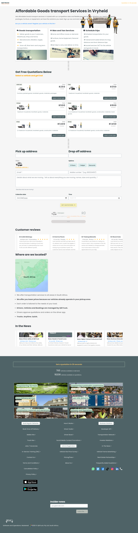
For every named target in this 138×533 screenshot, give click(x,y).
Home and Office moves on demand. (64, 34)
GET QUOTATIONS (68, 205)
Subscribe (82, 511)
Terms (68, 216)
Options (71, 161)
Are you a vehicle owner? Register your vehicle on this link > (35, 24)
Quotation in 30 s (131, 3)
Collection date (21, 194)
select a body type (58, 98)
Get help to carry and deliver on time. (64, 45)
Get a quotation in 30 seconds (69, 364)
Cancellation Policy (75, 216)
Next (68, 221)
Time (70, 194)
